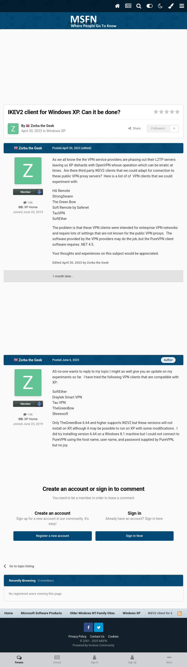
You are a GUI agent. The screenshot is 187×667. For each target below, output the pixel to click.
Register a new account (52, 536)
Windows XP (56, 131)
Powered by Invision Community (93, 645)
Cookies (113, 636)
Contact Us (97, 636)
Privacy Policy (77, 636)
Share (134, 128)
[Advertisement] (93, 66)
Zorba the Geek (42, 126)
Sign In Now (134, 536)
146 (28, 202)
